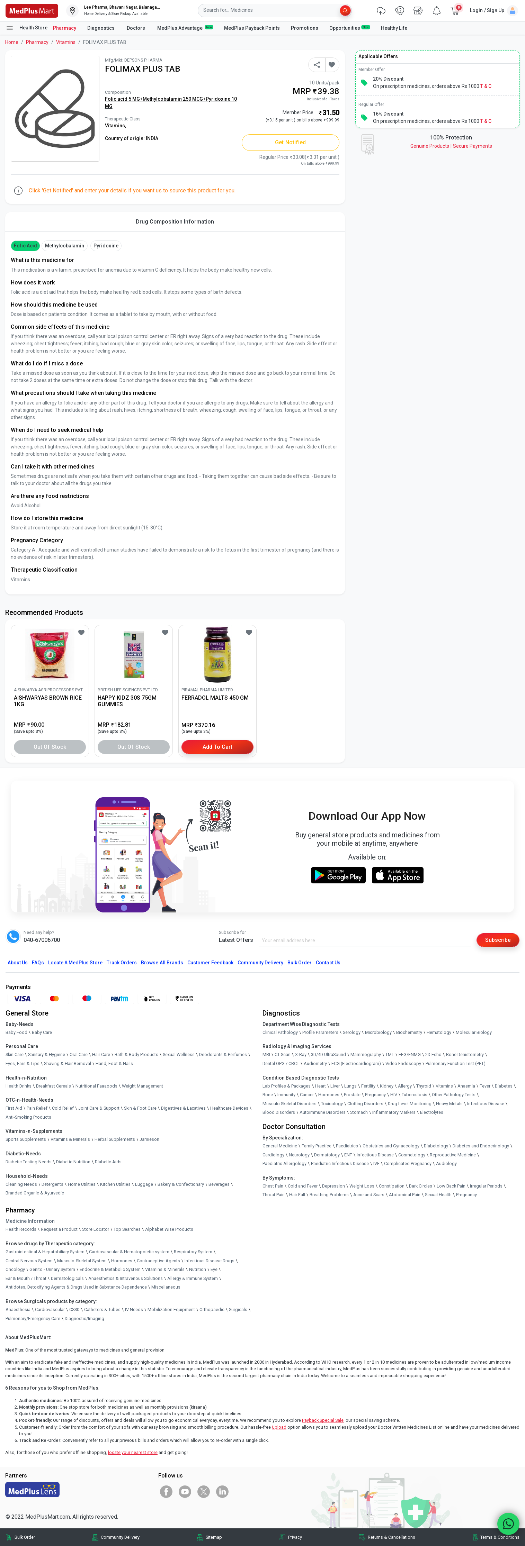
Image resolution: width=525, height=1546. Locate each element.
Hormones (121, 1260)
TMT (389, 1054)
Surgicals (238, 1309)
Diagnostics (101, 28)
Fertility (368, 1086)
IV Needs (134, 1309)
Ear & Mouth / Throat (26, 1278)
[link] (32, 10)
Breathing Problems (329, 1194)
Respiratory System (193, 1251)
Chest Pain (272, 1186)
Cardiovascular (50, 1309)
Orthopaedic (211, 1309)
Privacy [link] (295, 1537)
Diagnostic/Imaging (84, 1318)
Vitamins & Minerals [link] (70, 1139)
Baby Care (42, 1032)
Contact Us (328, 962)
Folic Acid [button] (25, 245)
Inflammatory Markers (394, 1112)
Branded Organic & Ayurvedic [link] (35, 1192)
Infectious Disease (485, 1103)
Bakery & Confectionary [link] (181, 1184)
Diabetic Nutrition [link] (73, 1161)
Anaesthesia (18, 1309)
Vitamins (65, 42)
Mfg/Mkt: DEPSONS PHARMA (133, 60)
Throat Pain (273, 1194)
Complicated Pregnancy (407, 1163)
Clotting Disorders (365, 1103)
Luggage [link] (144, 1184)
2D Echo (433, 1054)
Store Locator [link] (95, 1229)
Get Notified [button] (290, 142)
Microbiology (378, 1032)
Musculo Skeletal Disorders (289, 1103)
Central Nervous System (29, 1260)
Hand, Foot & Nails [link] (114, 1063)
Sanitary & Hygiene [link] (46, 1054)
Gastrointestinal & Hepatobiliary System (45, 1251)
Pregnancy (375, 1094)
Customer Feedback (210, 962)
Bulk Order (299, 962)
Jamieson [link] (149, 1139)
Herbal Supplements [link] (115, 1139)
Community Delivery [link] (120, 1537)
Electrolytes (431, 1112)
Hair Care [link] (101, 1054)
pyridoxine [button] (106, 245)
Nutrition (197, 1269)
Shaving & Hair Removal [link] (67, 1063)
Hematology (439, 1032)
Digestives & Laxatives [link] (183, 1108)
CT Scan (283, 1054)
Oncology (15, 1269)
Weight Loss (361, 1186)
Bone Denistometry (465, 1054)
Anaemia (466, 1086)
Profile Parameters (320, 1032)
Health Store (26, 28)
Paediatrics (347, 1145)
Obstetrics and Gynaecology (391, 1145)
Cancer (307, 1094)
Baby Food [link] (16, 1032)
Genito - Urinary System (52, 1269)
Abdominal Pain (404, 1194)
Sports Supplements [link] (26, 1139)
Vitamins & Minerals (165, 1269)
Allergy (405, 1086)
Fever (485, 1086)
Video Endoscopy (403, 1063)
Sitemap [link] (214, 1537)
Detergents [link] (52, 1184)
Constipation (391, 1186)
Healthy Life (394, 28)
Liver (335, 1086)
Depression (333, 1186)
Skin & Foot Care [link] (140, 1108)
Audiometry (315, 1063)
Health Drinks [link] (19, 1086)
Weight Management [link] (142, 1086)
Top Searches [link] (127, 1229)
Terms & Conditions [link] (499, 1537)
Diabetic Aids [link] (108, 1161)
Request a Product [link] (59, 1229)
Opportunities (349, 28)
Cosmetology (411, 1154)
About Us (18, 962)
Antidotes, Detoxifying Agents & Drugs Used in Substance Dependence (76, 1287)
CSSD (74, 1309)
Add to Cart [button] (218, 747)
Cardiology (273, 1154)
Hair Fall (297, 1194)
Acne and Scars (368, 1194)
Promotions (304, 28)
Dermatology (327, 1154)
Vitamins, (115, 125)
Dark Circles (420, 1186)
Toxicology (332, 1103)
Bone (267, 1094)
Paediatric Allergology (284, 1163)
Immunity (286, 1094)
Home (11, 42)
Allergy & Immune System (192, 1278)
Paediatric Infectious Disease (340, 1163)
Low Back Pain (451, 1186)
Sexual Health (438, 1194)
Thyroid (423, 1086)
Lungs (350, 1086)
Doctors (136, 28)
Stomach (359, 1112)
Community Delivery (260, 962)
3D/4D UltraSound (328, 1054)
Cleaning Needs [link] (21, 1184)
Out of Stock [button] (50, 747)
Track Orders (122, 962)
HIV (393, 1094)
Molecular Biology (474, 1032)
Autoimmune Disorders (323, 1112)
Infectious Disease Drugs (209, 1260)
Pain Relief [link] (37, 1108)
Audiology (446, 1163)
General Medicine (279, 1145)
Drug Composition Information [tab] (175, 221)
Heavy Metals (449, 1103)
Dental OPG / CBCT (280, 1063)
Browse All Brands (162, 962)
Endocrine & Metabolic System (110, 1269)
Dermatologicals (67, 1278)
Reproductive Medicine (453, 1154)
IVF (376, 1163)
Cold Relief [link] (63, 1108)
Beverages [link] (219, 1184)
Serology (352, 1032)
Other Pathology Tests (453, 1094)
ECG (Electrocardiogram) (356, 1063)
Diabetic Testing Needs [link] (29, 1161)
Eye (214, 1269)
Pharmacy (64, 28)
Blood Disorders (278, 1112)
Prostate (352, 1094)
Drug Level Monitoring (409, 1103)
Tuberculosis (414, 1094)
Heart (320, 1086)
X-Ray (300, 1054)
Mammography (365, 1054)
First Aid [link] (14, 1108)
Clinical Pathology (280, 1032)
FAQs (38, 962)
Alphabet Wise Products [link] (169, 1229)
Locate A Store (75, 962)
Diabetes (504, 1086)
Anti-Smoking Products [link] (28, 1117)
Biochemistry (409, 1032)
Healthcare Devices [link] (229, 1108)
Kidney (386, 1086)
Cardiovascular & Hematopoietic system (129, 1251)
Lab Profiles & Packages (286, 1086)
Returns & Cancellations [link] (391, 1537)
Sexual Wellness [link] (179, 1054)
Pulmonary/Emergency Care (33, 1318)
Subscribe (498, 940)
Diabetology (436, 1145)
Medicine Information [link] (30, 1221)
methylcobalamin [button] (64, 245)
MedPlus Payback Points (252, 28)
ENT (348, 1154)
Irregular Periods (486, 1186)
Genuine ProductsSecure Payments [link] (451, 146)
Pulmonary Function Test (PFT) (456, 1063)
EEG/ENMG (410, 1054)
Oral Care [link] (79, 1054)
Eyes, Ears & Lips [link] (22, 1063)
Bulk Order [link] (25, 1537)
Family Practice (316, 1145)
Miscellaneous (165, 1287)
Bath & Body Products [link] (136, 1054)
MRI (266, 1054)
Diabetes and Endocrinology (481, 1145)
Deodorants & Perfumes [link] (223, 1054)
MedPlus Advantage (185, 28)
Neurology (299, 1154)
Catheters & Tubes (102, 1309)
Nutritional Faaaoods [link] (96, 1086)
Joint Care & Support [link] (98, 1108)
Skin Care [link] (15, 1054)
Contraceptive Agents (158, 1260)
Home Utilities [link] (82, 1184)
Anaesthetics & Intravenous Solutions (125, 1278)
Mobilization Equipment (171, 1309)
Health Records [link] (21, 1229)
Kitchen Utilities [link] (115, 1184)
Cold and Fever (303, 1186)
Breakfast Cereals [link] (53, 1086)
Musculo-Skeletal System (82, 1260)
